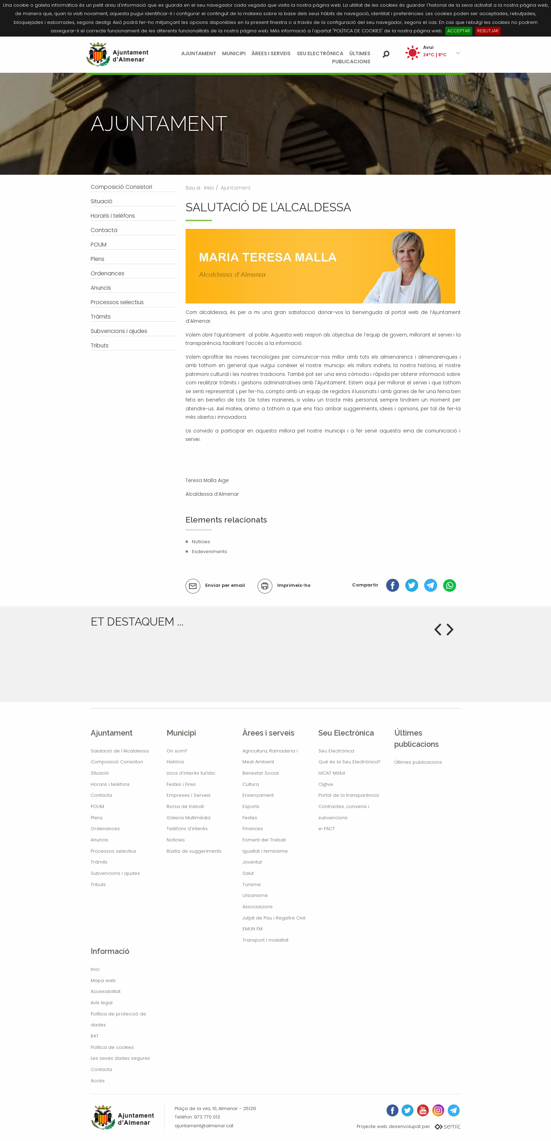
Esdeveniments (209, 551)
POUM (97, 806)
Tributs (98, 884)
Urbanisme (255, 895)
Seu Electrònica (320, 53)
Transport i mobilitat (265, 940)
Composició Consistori (117, 761)
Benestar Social (260, 773)
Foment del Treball (264, 839)
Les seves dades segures (120, 1058)
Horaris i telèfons (110, 784)
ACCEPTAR (458, 30)
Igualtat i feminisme (265, 851)
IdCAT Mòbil (331, 773)
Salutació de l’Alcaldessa (120, 751)
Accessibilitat (106, 991)
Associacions (257, 906)
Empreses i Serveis (188, 795)
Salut (248, 873)
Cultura (250, 784)
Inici (209, 187)
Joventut (252, 862)
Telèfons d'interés (187, 828)
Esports (250, 806)
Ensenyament (258, 795)
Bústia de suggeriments (194, 851)
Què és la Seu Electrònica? (349, 761)
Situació (100, 773)
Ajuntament (198, 53)
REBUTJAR (488, 30)
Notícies (201, 541)
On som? (177, 751)
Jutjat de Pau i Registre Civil (273, 918)
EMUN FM (252, 928)
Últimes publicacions (418, 762)
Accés (98, 1080)
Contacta (101, 795)
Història (175, 761)
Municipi (234, 53)
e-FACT (326, 828)
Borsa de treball (185, 806)
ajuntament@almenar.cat (204, 1125)
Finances (252, 828)
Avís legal (101, 1002)
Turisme (251, 884)
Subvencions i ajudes (115, 873)
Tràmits (99, 862)
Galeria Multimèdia (188, 817)
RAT (95, 1036)
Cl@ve (325, 784)
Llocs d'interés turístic (191, 773)
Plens (97, 817)
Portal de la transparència (348, 795)
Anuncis (99, 839)
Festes (249, 817)
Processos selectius (113, 851)
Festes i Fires (181, 784)
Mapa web (103, 980)
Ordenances (105, 828)
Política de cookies (112, 1047)
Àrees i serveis (271, 53)
